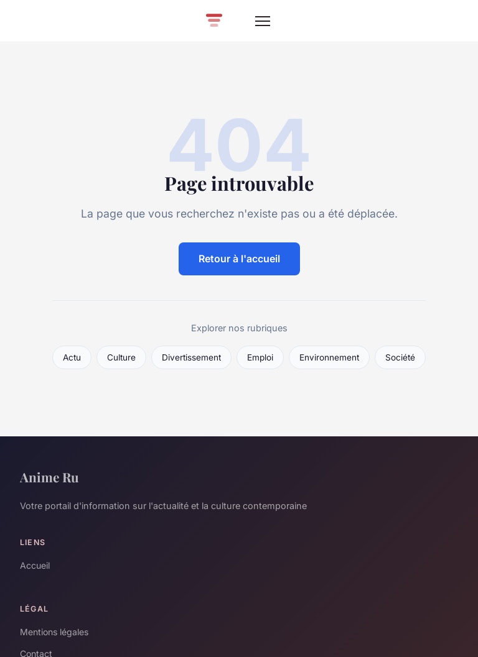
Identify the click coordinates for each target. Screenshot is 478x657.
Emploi (260, 357)
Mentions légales (54, 632)
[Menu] (262, 21)
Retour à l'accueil (239, 258)
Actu (72, 357)
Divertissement (191, 357)
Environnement (329, 357)
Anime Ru (49, 476)
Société (400, 357)
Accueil (35, 565)
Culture (121, 357)
